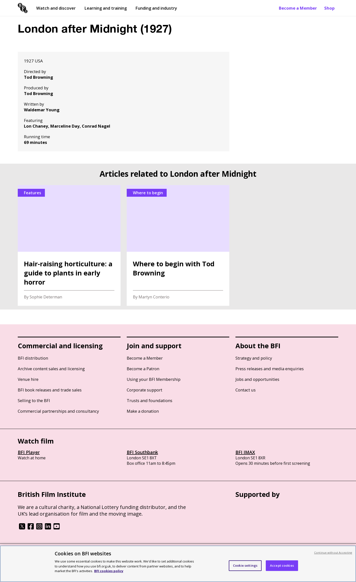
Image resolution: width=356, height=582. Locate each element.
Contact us (245, 390)
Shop (329, 8)
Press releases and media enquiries (269, 368)
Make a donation (143, 411)
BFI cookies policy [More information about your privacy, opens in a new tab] (108, 571)
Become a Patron (143, 368)
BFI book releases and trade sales (50, 390)
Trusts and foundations (149, 400)
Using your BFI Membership (153, 379)
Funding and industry (156, 8)
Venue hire (28, 379)
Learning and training (105, 8)
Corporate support (144, 390)
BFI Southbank (142, 452)
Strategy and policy (253, 358)
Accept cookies (282, 565)
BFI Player (29, 452)
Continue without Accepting (333, 552)
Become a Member (298, 8)
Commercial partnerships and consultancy (58, 411)
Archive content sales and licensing (51, 368)
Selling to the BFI (34, 400)
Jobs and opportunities (257, 379)
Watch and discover (56, 8)
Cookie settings (245, 565)
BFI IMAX (245, 452)
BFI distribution (33, 358)
